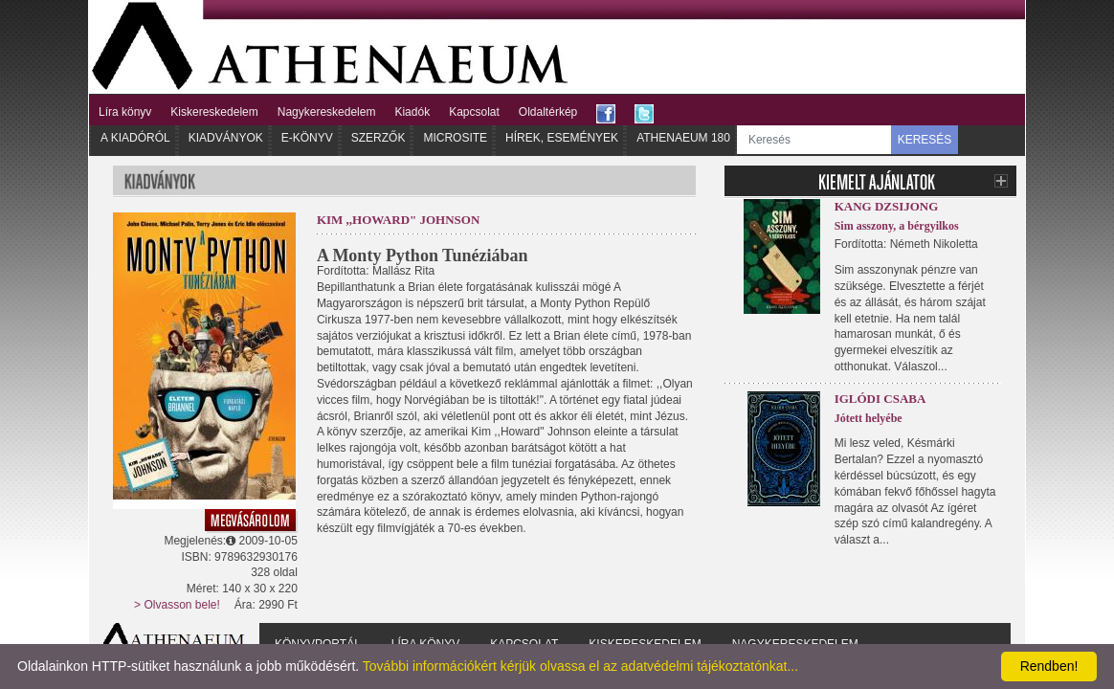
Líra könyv (125, 112)
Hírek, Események (561, 137)
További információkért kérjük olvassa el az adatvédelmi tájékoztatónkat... (580, 666)
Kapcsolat (474, 112)
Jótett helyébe (868, 418)
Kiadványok (226, 137)
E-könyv (307, 137)
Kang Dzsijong (887, 206)
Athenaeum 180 (683, 137)
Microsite (455, 137)
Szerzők (378, 137)
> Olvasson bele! (177, 604)
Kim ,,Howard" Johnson (398, 219)
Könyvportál (318, 644)
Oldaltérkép (548, 112)
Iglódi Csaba (880, 398)
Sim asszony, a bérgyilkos (897, 226)
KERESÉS (925, 139)
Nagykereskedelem (327, 112)
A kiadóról (135, 137)
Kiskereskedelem (213, 112)
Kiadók (412, 112)
